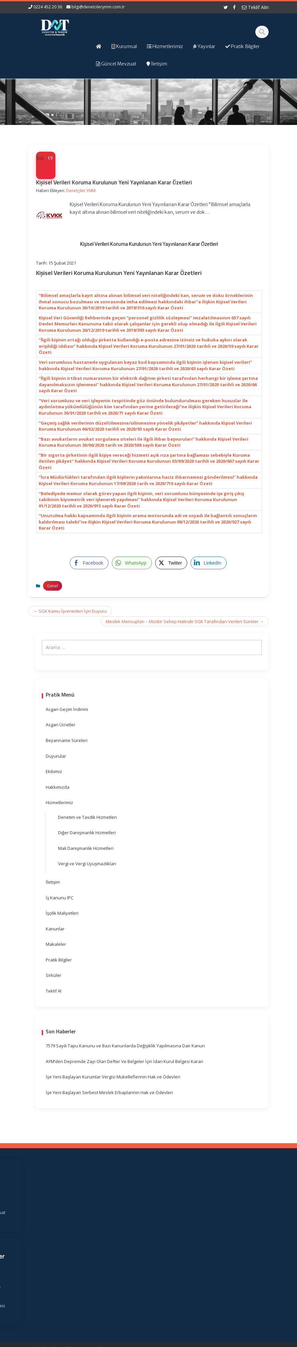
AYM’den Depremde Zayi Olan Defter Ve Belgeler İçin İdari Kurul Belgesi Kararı (124, 1061)
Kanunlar (55, 929)
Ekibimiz (54, 771)
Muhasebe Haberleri (47, 1341)
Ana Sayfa (128, 1194)
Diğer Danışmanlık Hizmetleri (87, 833)
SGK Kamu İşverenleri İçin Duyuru (70, 611)
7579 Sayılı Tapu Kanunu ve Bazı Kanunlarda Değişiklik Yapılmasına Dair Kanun (125, 1046)
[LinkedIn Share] (209, 563)
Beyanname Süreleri (66, 740)
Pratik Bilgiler (59, 960)
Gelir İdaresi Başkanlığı (189, 1207)
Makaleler (56, 944)
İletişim (53, 882)
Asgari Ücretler (60, 725)
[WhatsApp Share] (132, 563)
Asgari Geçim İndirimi (67, 709)
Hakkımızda (57, 787)
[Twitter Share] (171, 563)
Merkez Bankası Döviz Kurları (187, 1259)
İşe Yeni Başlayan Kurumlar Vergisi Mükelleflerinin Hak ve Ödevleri (113, 1077)
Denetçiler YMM (80, 190)
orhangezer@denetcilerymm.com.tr (61, 1283)
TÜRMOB (188, 1232)
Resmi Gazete (186, 1223)
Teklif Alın (255, 7)
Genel (52, 586)
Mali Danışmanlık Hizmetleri (85, 848)
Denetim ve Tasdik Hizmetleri (87, 817)
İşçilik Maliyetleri (62, 913)
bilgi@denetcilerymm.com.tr (98, 7)
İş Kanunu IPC (59, 898)
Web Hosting (106, 1341)
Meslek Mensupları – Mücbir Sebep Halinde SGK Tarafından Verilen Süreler (185, 621)
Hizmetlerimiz (59, 802)
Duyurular (56, 756)
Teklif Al (53, 991)
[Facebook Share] (89, 563)
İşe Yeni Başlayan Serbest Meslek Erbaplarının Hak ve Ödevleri (109, 1092)
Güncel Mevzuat (127, 1228)
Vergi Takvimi (186, 1241)
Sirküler (53, 975)
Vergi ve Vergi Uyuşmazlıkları (87, 864)
